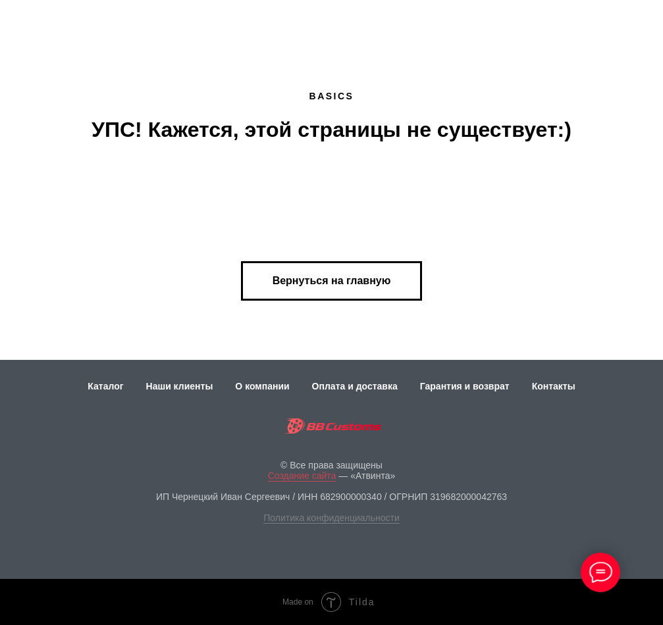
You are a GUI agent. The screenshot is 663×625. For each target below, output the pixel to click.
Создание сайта (302, 475)
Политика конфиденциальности (331, 517)
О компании (262, 386)
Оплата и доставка (355, 386)
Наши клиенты (179, 386)
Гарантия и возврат (465, 386)
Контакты (553, 386)
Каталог (105, 386)
